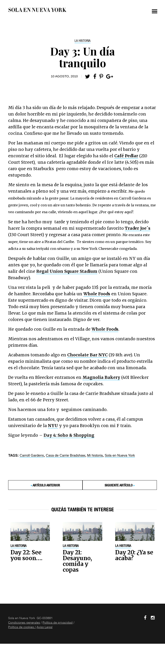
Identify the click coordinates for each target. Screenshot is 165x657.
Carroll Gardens (32, 455)
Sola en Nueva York (120, 455)
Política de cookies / (22, 627)
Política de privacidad (58, 622)
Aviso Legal (44, 627)
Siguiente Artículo (119, 486)
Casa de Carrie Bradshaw (65, 455)
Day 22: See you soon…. (26, 555)
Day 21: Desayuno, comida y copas (77, 561)
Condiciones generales (24, 622)
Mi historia (95, 455)
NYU (53, 425)
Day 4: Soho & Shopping (69, 435)
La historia (82, 41)
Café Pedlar (126, 155)
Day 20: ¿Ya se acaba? (134, 555)
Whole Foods (96, 293)
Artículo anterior (46, 486)
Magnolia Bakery (101, 377)
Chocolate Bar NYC (87, 354)
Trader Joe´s (137, 228)
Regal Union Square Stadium (66, 271)
